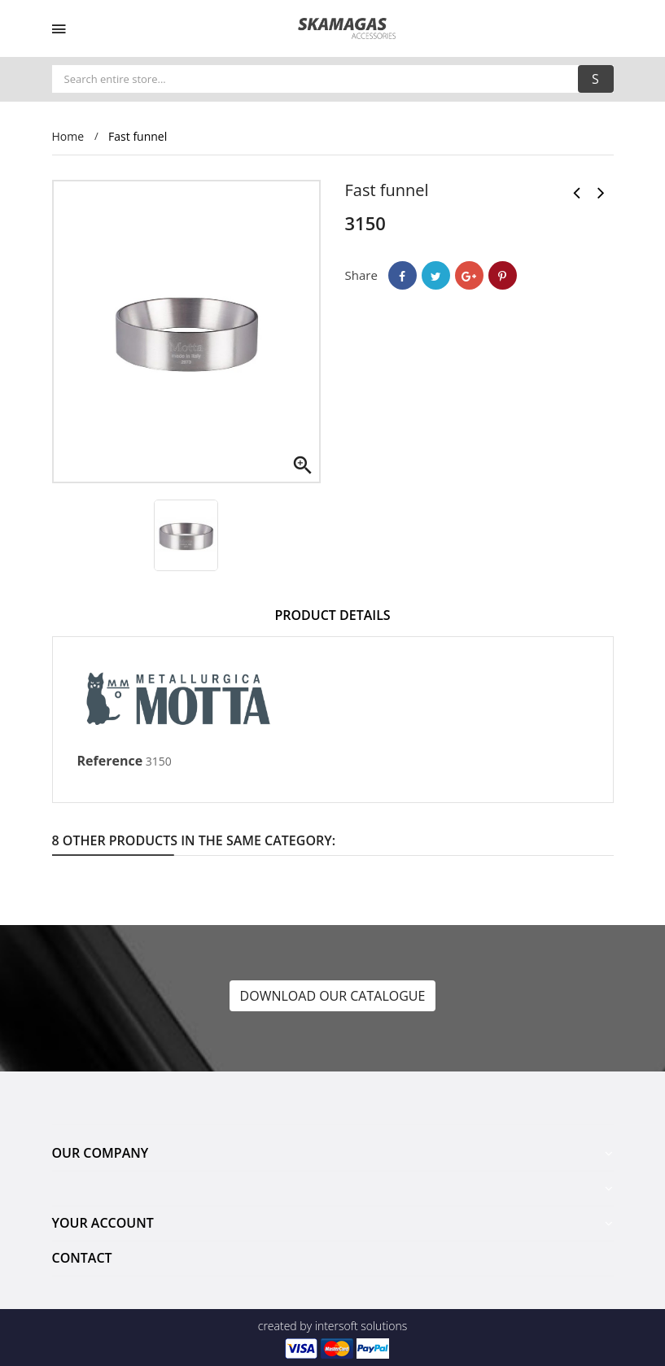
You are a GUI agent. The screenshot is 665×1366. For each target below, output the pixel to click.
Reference (110, 761)
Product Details (332, 615)
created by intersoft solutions (332, 1325)
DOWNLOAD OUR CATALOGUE (333, 996)
